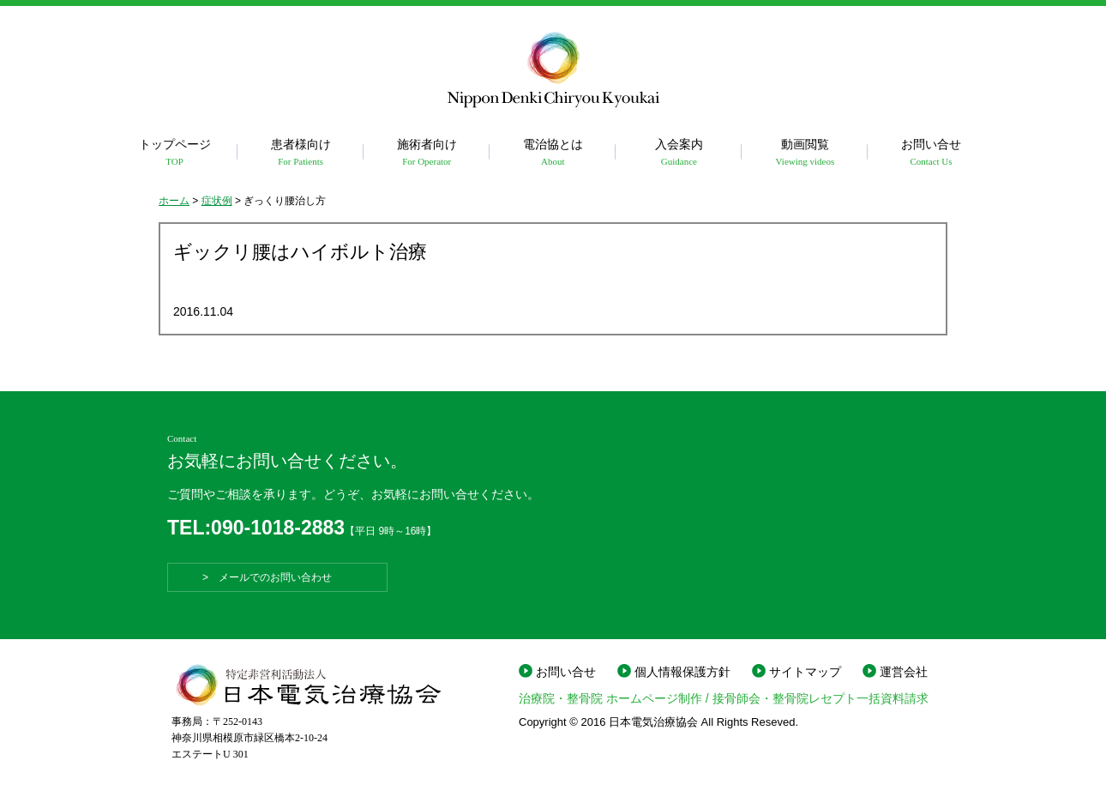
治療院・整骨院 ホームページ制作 (610, 698)
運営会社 (904, 672)
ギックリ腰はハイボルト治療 (300, 252)
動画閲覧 (804, 153)
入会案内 (678, 153)
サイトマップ (805, 672)
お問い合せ (930, 153)
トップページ (174, 153)
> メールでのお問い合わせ (277, 577)
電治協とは (552, 153)
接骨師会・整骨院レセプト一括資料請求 (820, 698)
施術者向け (426, 153)
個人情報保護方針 (682, 672)
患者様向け (300, 153)
